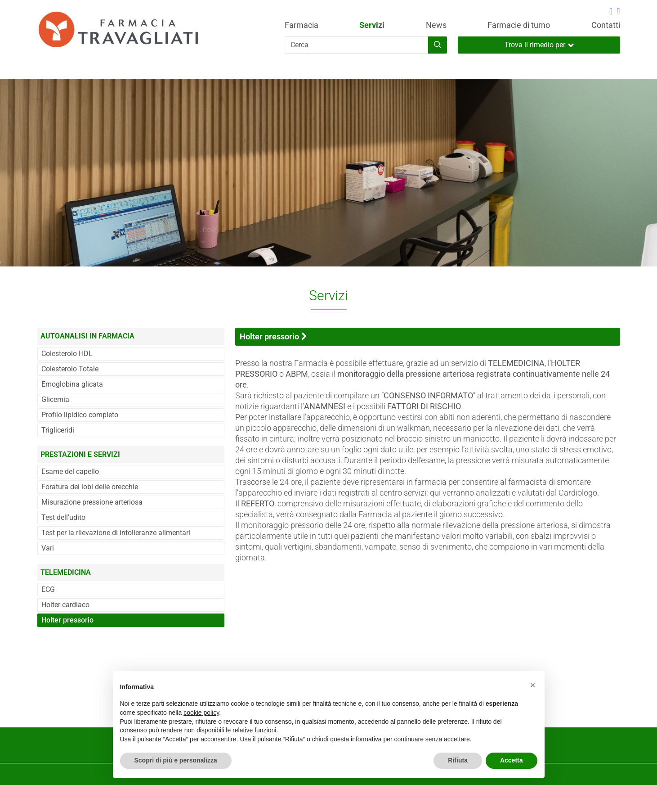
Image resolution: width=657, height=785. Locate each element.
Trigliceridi (57, 430)
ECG (48, 589)
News (436, 25)
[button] (533, 685)
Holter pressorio (67, 620)
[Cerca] (357, 45)
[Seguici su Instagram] (618, 12)
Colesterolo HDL (67, 353)
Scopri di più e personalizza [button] (175, 760)
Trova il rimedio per (539, 45)
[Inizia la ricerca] (437, 45)
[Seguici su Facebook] (610, 12)
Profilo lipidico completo (79, 415)
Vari (47, 548)
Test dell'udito (63, 517)
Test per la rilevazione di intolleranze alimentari (115, 532)
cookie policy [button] (201, 712)
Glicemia (55, 399)
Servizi (371, 25)
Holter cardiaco (65, 604)
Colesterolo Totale (69, 369)
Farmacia (301, 25)
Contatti (605, 25)
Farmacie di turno (518, 25)
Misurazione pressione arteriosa (92, 502)
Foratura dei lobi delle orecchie (89, 487)
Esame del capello (70, 471)
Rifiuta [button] (458, 760)
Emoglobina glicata (72, 384)
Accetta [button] (511, 760)
